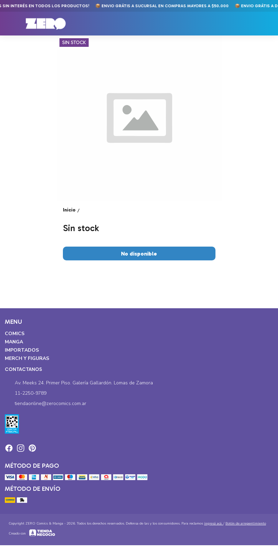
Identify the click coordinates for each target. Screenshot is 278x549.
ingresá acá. (213, 523)
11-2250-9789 (25, 393)
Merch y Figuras (27, 358)
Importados (22, 350)
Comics (14, 333)
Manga (14, 342)
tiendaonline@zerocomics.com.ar (45, 404)
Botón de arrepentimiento (245, 523)
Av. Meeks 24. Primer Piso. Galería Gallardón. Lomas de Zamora (79, 383)
